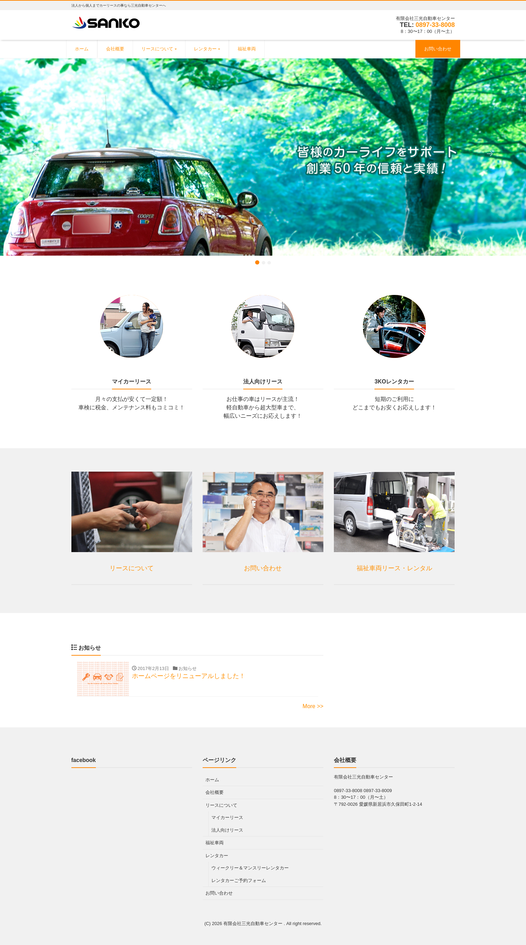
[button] (39, 157)
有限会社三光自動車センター (253, 923)
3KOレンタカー (394, 382)
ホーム (82, 48)
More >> (313, 706)
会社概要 (115, 48)
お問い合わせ (437, 48)
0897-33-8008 (435, 24)
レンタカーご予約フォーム (238, 880)
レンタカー (205, 48)
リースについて (157, 48)
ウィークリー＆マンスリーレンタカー (250, 867)
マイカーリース (131, 382)
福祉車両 (247, 48)
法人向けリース (262, 382)
